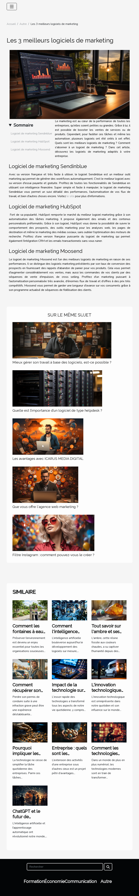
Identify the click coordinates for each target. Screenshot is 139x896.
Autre (23, 24)
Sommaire (23, 125)
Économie (54, 881)
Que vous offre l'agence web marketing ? (45, 507)
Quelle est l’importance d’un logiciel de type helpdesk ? (57, 410)
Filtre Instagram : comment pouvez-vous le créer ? (53, 555)
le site (70, 196)
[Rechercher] (65, 866)
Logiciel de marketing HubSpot (30, 142)
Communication (81, 881)
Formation (34, 881)
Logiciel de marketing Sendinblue (31, 134)
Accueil (11, 24)
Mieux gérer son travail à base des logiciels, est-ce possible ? (61, 362)
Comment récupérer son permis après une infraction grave (29, 693)
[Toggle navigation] (12, 6)
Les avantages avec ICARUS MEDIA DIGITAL (47, 459)
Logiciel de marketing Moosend (30, 150)
